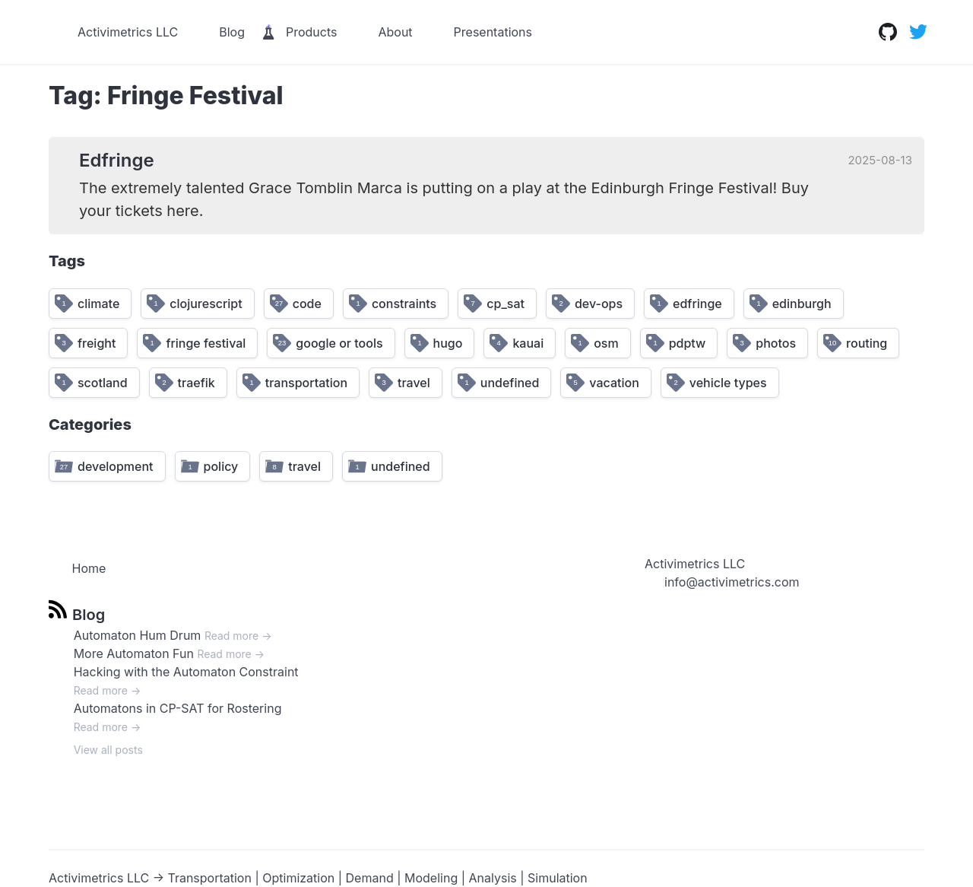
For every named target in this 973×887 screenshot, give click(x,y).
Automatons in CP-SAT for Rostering (178, 708)
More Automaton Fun (134, 653)
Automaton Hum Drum (137, 635)
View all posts (108, 749)
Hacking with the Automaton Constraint (186, 671)
